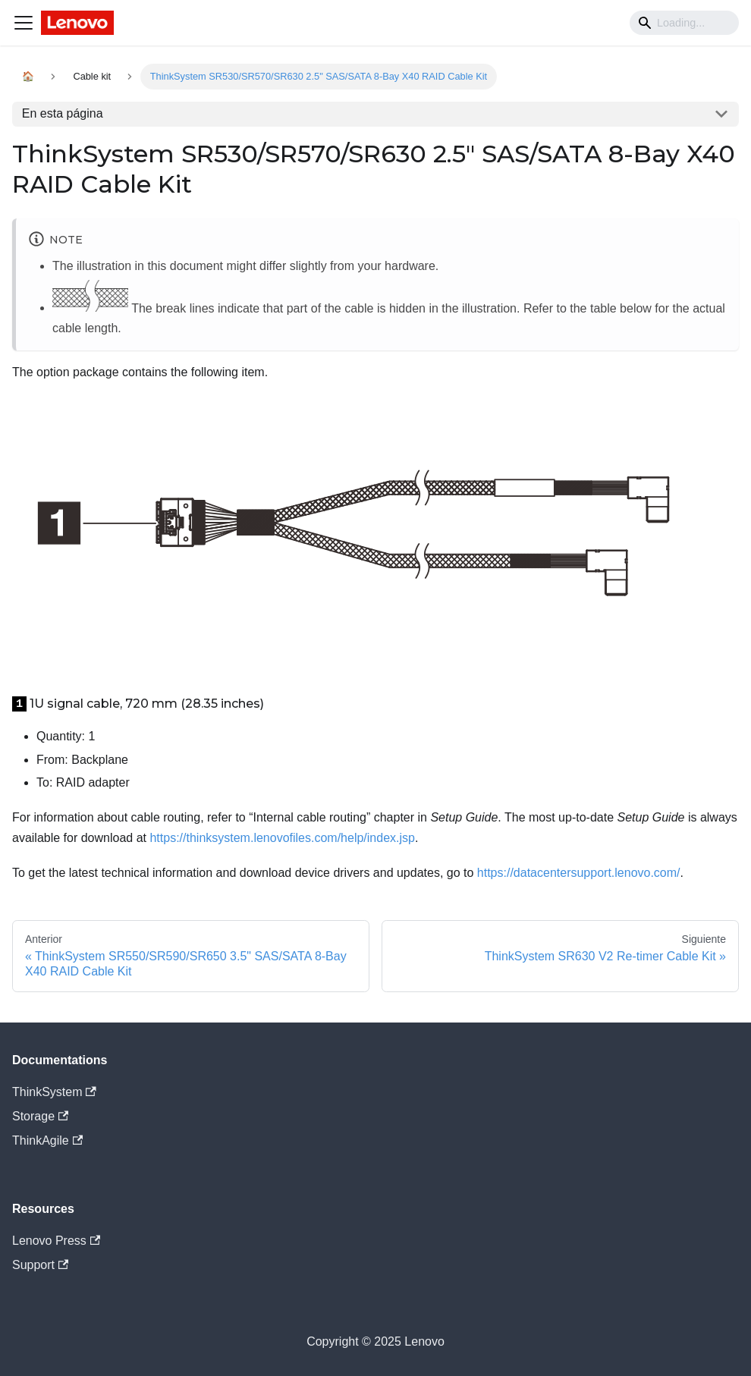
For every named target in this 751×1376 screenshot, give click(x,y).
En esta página (62, 113)
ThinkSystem (54, 1091)
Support (40, 1264)
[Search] (684, 23)
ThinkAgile (47, 1140)
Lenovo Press (56, 1240)
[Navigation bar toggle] (23, 22)
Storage (40, 1116)
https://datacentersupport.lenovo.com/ (578, 872)
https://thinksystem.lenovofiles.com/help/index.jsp (282, 837)
